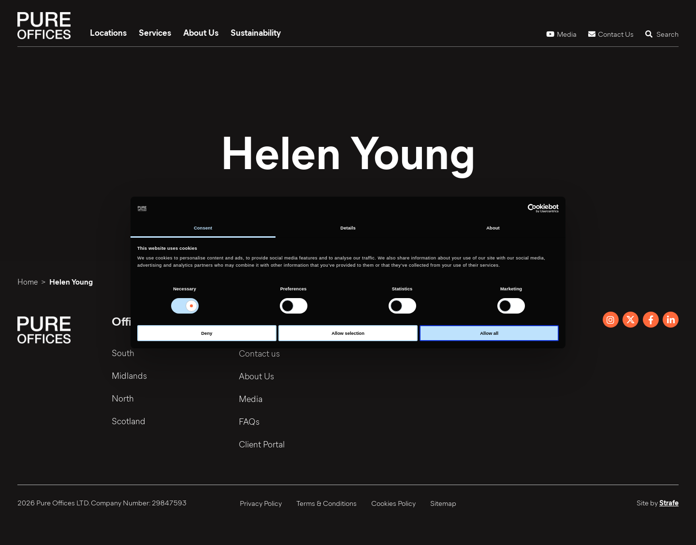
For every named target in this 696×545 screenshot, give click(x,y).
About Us (200, 32)
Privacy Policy (261, 503)
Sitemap (443, 503)
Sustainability (256, 32)
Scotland (128, 421)
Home (27, 281)
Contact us (259, 353)
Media (561, 34)
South (123, 353)
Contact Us (611, 34)
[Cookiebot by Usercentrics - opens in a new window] (516, 208)
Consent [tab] (203, 228)
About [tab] (493, 228)
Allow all (489, 333)
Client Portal (262, 444)
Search (662, 34)
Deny (206, 333)
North (123, 398)
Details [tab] (347, 228)
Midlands (129, 376)
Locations (108, 32)
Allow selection (348, 333)
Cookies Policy (393, 503)
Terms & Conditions (326, 503)
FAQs (249, 421)
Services (155, 32)
